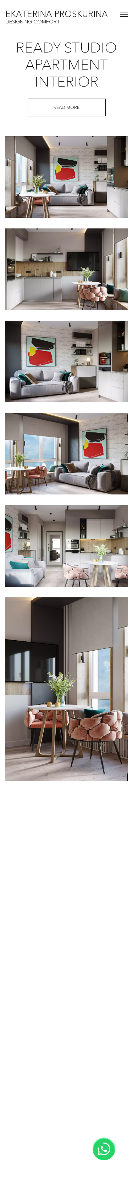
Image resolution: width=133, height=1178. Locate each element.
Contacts (66, 1106)
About (66, 1051)
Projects (66, 1062)
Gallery (66, 1073)
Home (66, 1040)
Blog (66, 1095)
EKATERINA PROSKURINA (56, 15)
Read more (66, 107)
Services (67, 1084)
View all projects (66, 995)
